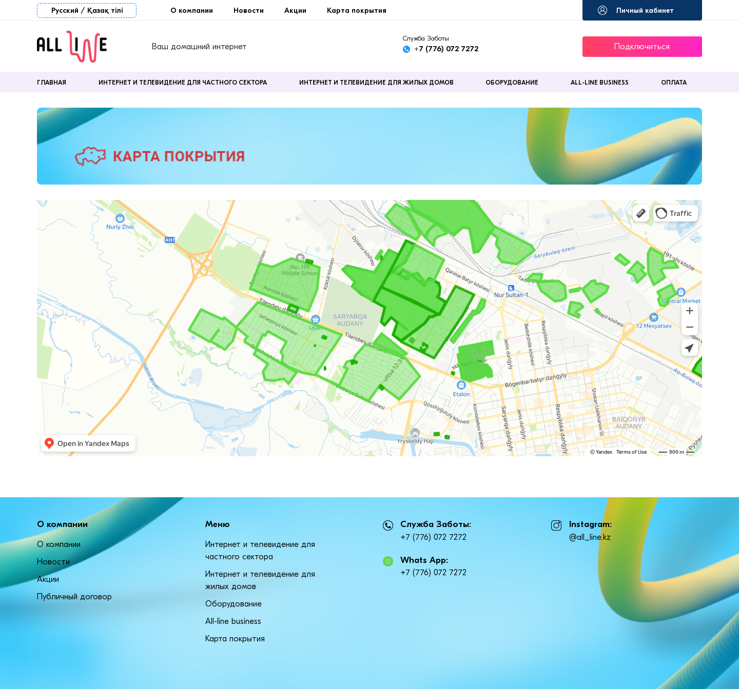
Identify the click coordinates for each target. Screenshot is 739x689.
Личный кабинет (645, 10)
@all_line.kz (590, 537)
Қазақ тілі (105, 10)
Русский (65, 10)
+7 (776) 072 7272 (446, 48)
